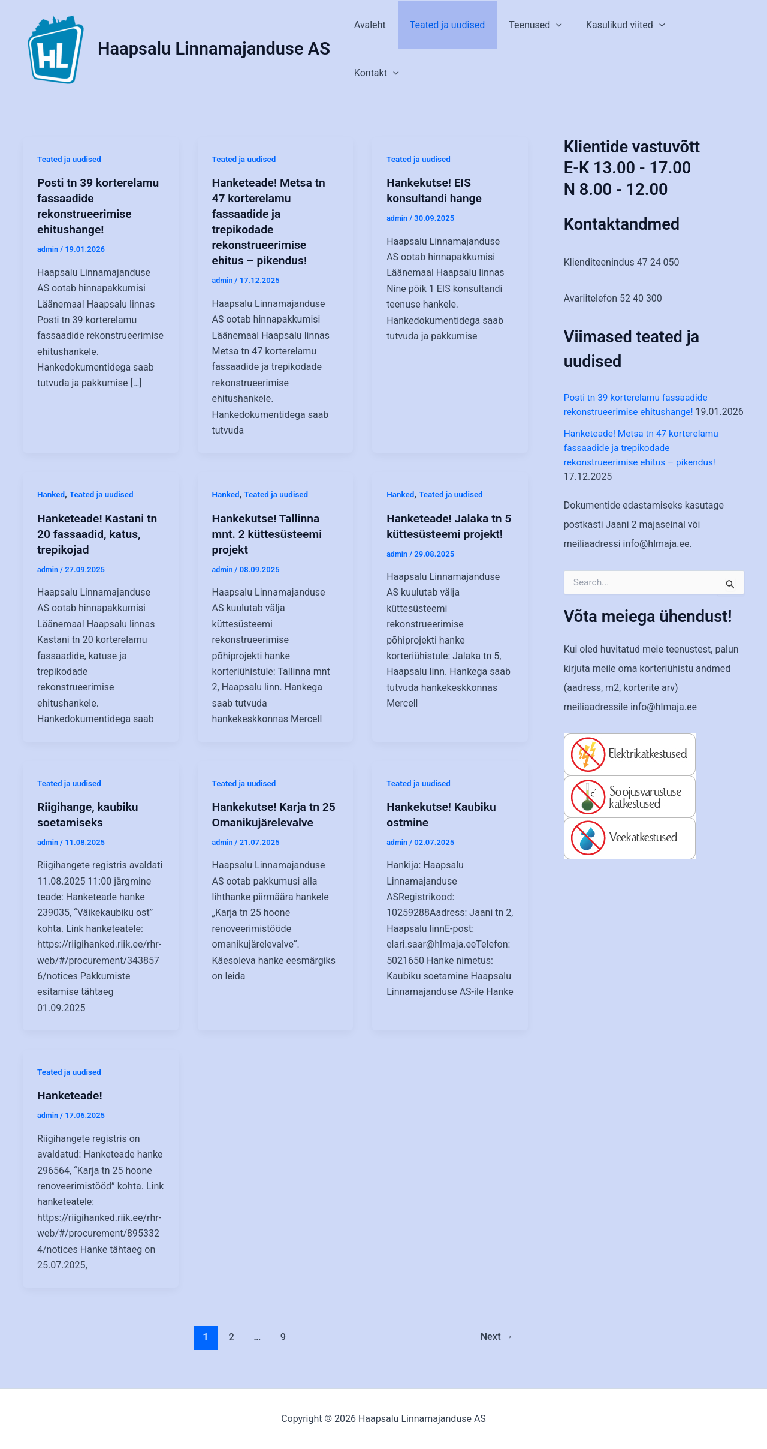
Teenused (546, 49)
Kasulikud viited (631, 49)
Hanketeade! (71, 1095)
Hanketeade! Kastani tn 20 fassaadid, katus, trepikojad (99, 533)
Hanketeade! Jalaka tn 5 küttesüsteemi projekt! (446, 533)
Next (495, 1337)
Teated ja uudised (463, 49)
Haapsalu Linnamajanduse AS (214, 48)
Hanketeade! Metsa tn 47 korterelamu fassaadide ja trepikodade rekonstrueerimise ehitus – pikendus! (644, 462)
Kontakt (712, 49)
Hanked (51, 494)
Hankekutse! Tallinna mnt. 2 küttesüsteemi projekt (269, 533)
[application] (567, 49)
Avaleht (390, 49)
